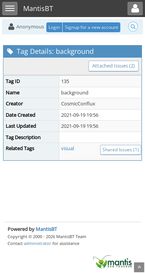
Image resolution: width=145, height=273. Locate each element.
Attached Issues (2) (113, 65)
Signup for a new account (91, 27)
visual (67, 148)
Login (54, 27)
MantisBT (46, 229)
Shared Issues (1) (120, 149)
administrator (37, 243)
